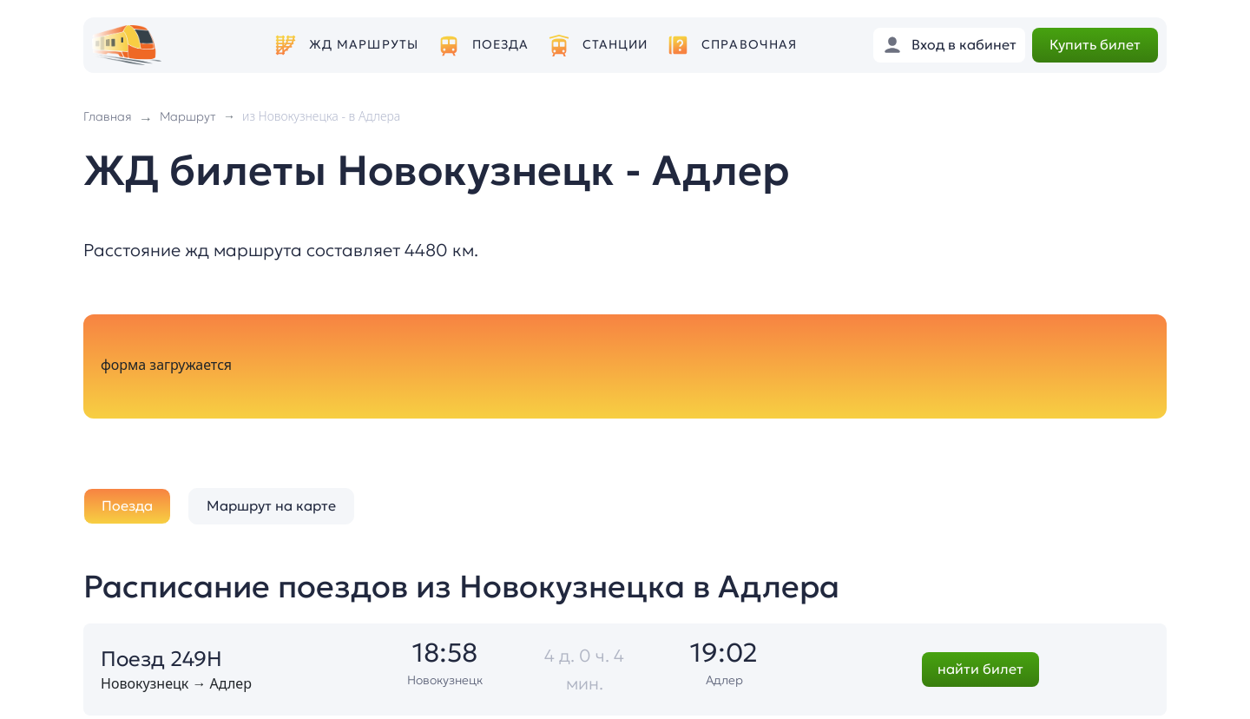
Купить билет (1095, 44)
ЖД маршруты (363, 44)
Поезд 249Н (161, 659)
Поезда (501, 44)
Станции (615, 44)
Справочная (749, 44)
